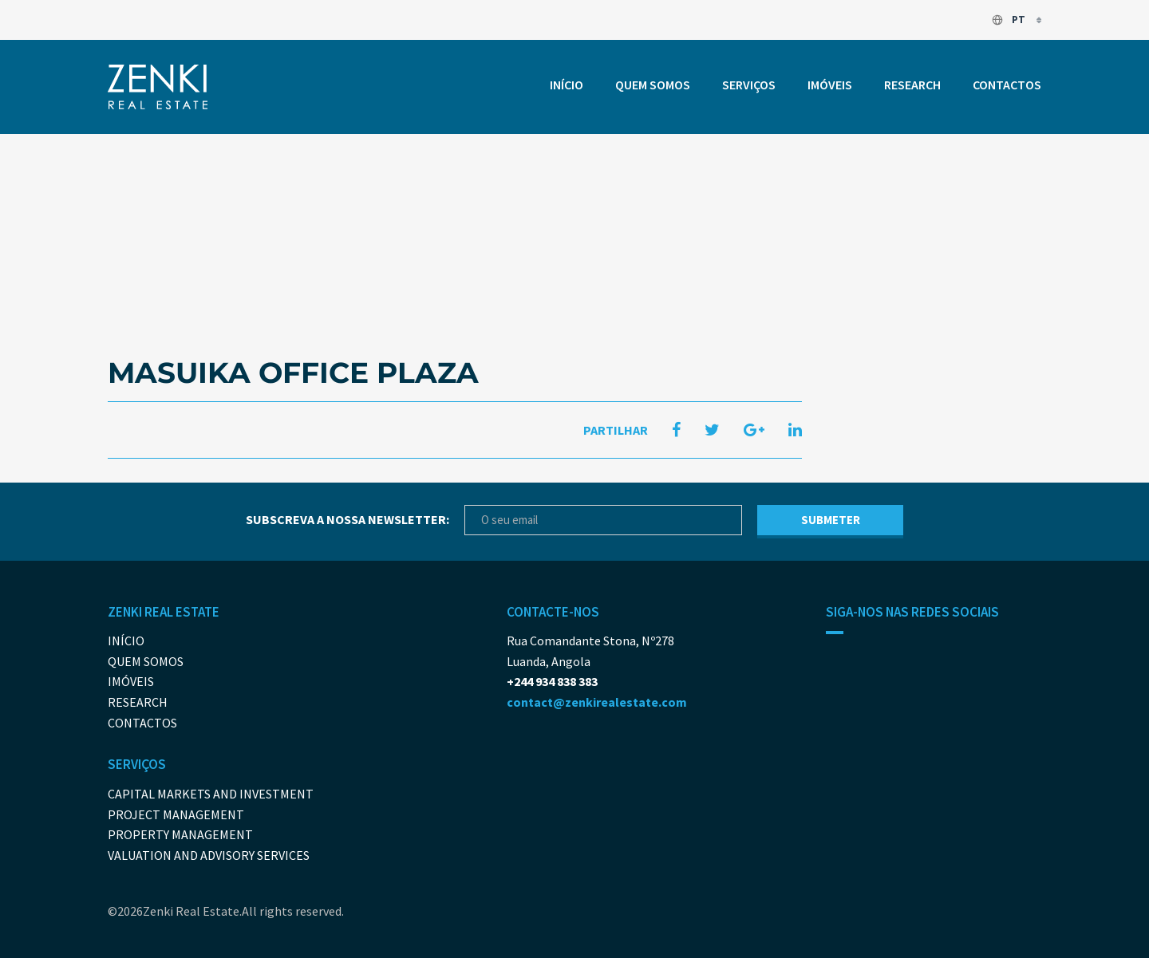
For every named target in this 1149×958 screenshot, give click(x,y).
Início (566, 85)
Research (912, 85)
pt (1009, 19)
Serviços (749, 85)
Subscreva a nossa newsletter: (347, 519)
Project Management (176, 814)
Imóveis (829, 85)
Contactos (1007, 85)
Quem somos (652, 85)
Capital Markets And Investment (211, 794)
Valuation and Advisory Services (209, 855)
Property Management (180, 834)
